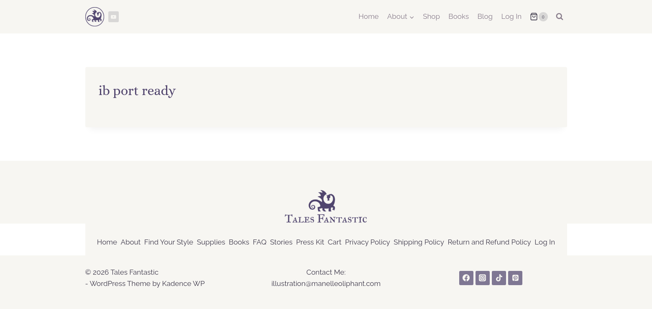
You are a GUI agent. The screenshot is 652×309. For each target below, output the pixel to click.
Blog (485, 16)
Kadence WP (183, 283)
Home (368, 16)
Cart (335, 242)
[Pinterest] (515, 278)
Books (458, 16)
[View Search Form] (559, 16)
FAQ (259, 242)
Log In (511, 16)
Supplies (211, 242)
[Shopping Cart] (538, 16)
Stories (281, 242)
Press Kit (310, 242)
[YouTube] (113, 16)
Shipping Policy (419, 242)
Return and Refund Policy (489, 242)
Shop (431, 16)
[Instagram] (483, 278)
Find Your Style (168, 242)
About (130, 242)
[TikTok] (499, 278)
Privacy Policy (367, 242)
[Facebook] (466, 278)
